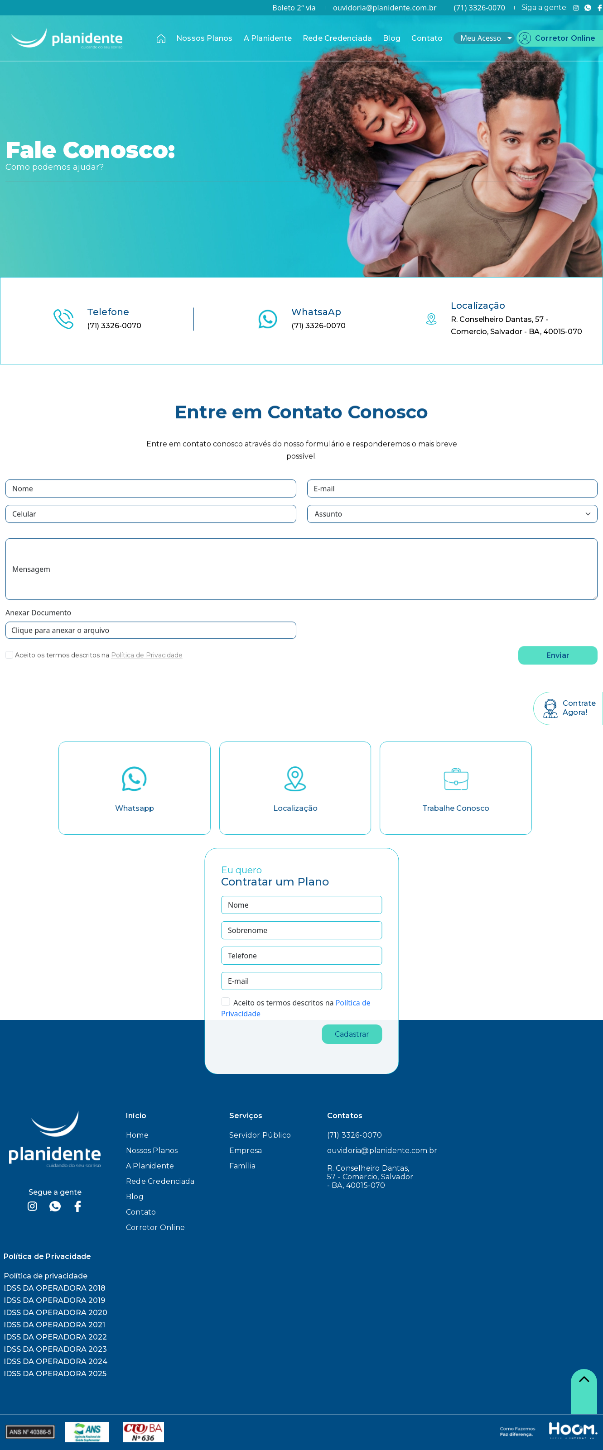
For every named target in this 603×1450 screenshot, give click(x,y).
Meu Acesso (486, 38)
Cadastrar (352, 1034)
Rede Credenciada (337, 38)
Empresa (245, 1150)
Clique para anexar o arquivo (60, 644)
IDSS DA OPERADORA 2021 (54, 1325)
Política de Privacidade (147, 669)
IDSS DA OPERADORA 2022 (55, 1337)
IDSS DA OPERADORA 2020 (55, 1312)
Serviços (246, 1115)
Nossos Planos (204, 38)
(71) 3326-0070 (479, 8)
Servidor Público (260, 1135)
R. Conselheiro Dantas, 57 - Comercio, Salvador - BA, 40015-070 (370, 1177)
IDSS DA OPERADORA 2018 (55, 1288)
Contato (427, 38)
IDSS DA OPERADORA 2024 (55, 1361)
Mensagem (31, 583)
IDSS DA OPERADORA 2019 (54, 1300)
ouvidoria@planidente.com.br (385, 8)
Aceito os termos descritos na (62, 669)
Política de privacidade (45, 1276)
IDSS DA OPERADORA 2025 (55, 1373)
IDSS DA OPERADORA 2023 (55, 1349)
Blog (391, 38)
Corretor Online (565, 38)
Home (137, 1135)
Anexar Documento (38, 626)
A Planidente (268, 38)
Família (242, 1166)
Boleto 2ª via (294, 8)
